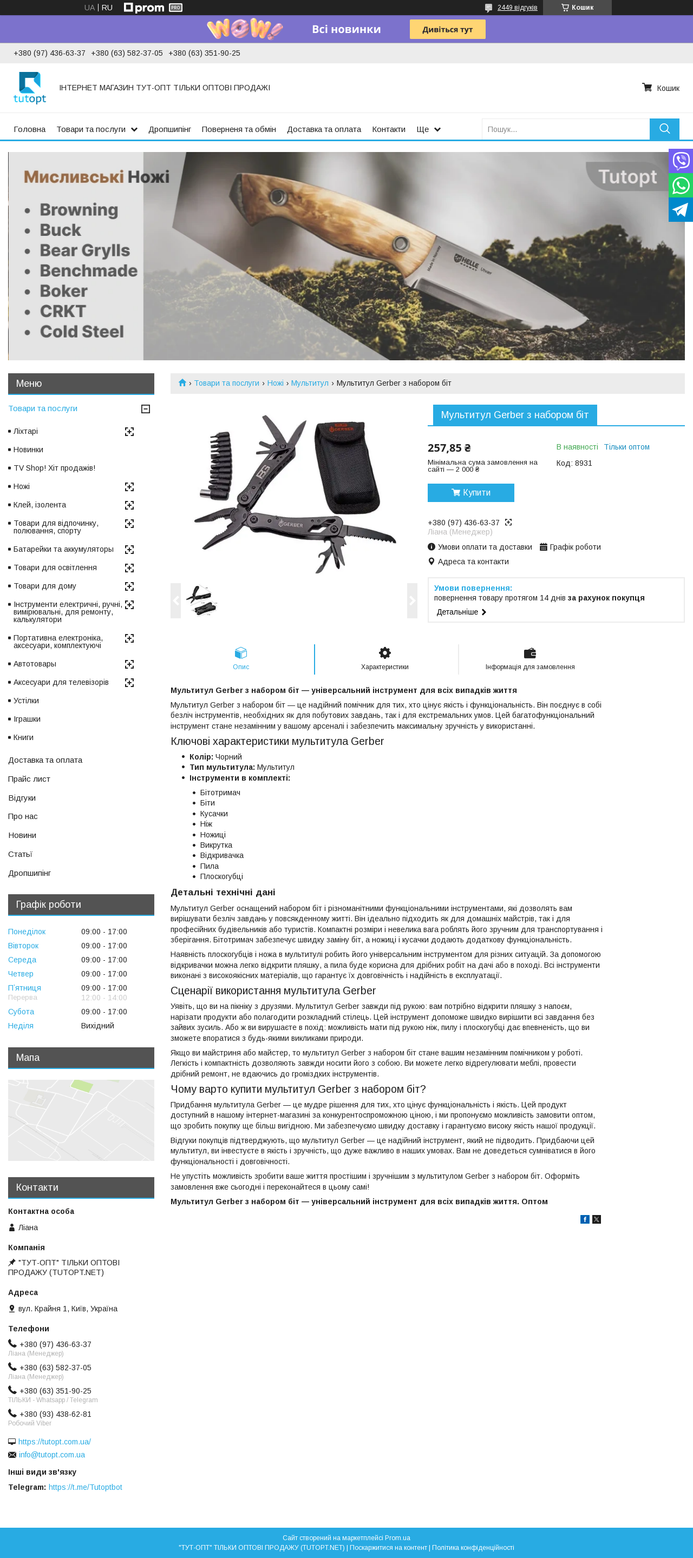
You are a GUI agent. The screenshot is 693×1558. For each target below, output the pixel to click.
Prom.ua (397, 1538)
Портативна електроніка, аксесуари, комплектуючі (58, 641)
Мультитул (310, 383)
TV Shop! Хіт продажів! (54, 468)
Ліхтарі (26, 431)
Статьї (20, 854)
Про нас (23, 816)
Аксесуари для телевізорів (61, 682)
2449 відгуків (518, 7)
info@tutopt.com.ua (52, 1454)
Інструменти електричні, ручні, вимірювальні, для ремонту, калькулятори (68, 612)
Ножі (275, 383)
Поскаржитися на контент (388, 1548)
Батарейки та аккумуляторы (64, 549)
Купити (477, 492)
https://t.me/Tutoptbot (85, 1487)
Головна (29, 129)
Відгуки (22, 797)
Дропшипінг (169, 129)
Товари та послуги (91, 129)
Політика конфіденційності (473, 1548)
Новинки (28, 449)
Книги (24, 737)
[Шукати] (664, 129)
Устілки (26, 700)
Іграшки (27, 719)
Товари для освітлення (55, 567)
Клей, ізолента (40, 504)
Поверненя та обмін (239, 129)
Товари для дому (45, 586)
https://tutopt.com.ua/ (54, 1441)
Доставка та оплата (324, 129)
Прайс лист (29, 778)
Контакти (389, 129)
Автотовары (35, 663)
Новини (22, 835)
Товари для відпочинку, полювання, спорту (56, 527)
